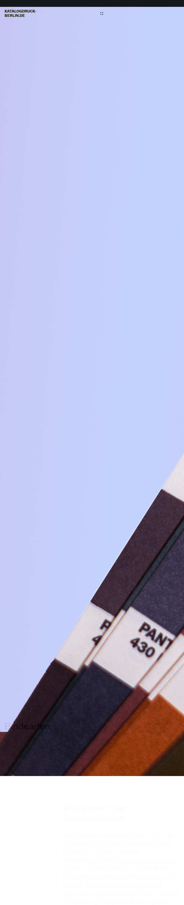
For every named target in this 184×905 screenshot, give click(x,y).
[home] (20, 13)
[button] (102, 13)
